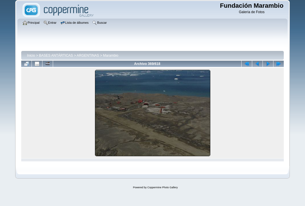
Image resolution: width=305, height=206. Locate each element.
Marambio (110, 56)
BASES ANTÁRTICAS (56, 56)
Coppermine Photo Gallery (162, 187)
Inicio (31, 56)
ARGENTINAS (88, 56)
